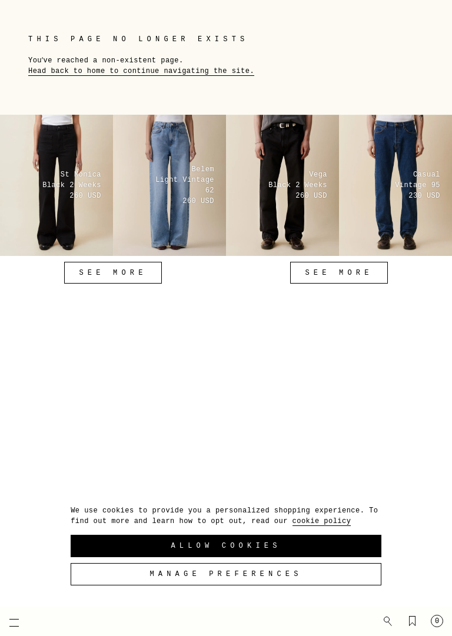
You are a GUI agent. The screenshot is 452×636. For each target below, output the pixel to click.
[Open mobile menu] (9, 622)
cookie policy (322, 521)
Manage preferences (225, 574)
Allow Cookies (226, 546)
